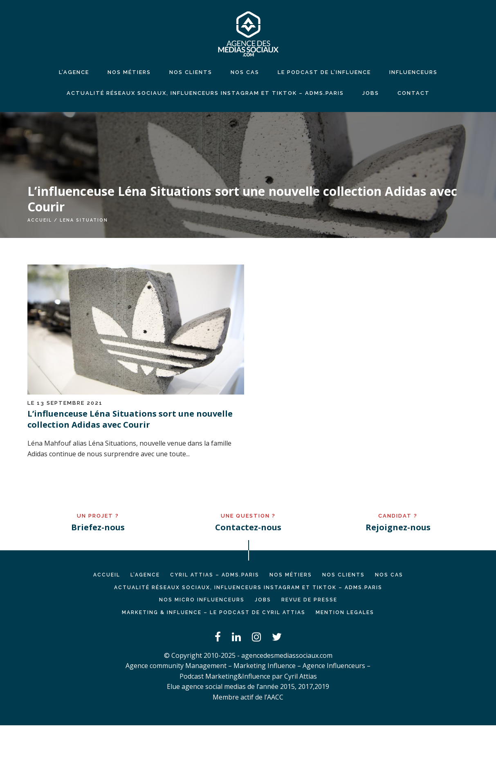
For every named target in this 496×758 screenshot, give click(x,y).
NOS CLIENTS (190, 72)
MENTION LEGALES (345, 612)
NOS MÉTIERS (129, 72)
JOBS (370, 93)
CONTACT (413, 93)
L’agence (74, 72)
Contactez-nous (248, 527)
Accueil (39, 220)
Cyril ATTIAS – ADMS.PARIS (214, 575)
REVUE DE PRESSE (309, 600)
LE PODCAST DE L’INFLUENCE (324, 72)
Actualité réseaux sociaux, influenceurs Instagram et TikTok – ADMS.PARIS (205, 93)
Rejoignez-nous (398, 527)
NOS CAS (245, 72)
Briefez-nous (98, 527)
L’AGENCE (145, 575)
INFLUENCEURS (413, 72)
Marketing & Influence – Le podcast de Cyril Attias (213, 612)
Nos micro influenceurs (202, 600)
